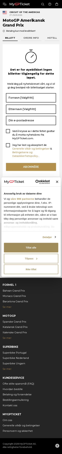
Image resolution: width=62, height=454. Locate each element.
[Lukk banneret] (57, 182)
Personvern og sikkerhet (18, 430)
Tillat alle (31, 247)
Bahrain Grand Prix (14, 290)
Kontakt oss (10, 405)
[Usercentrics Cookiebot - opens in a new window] (37, 182)
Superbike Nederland (16, 358)
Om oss (7, 420)
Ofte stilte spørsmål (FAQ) (18, 383)
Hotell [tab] (52, 37)
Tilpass (31, 258)
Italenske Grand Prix (15, 332)
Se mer (7, 306)
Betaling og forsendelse (17, 394)
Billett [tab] (10, 37)
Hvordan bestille (13, 389)
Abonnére (31, 166)
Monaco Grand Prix (14, 296)
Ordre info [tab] (31, 37)
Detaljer (47, 237)
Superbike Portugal (14, 352)
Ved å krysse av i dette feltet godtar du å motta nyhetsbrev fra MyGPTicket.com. (33, 135)
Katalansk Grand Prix (15, 327)
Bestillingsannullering (16, 399)
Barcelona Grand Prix (15, 301)
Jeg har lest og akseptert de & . (32, 150)
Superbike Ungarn (14, 363)
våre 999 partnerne (22, 198)
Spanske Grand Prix (14, 321)
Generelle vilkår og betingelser (31, 148)
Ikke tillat (31, 269)
